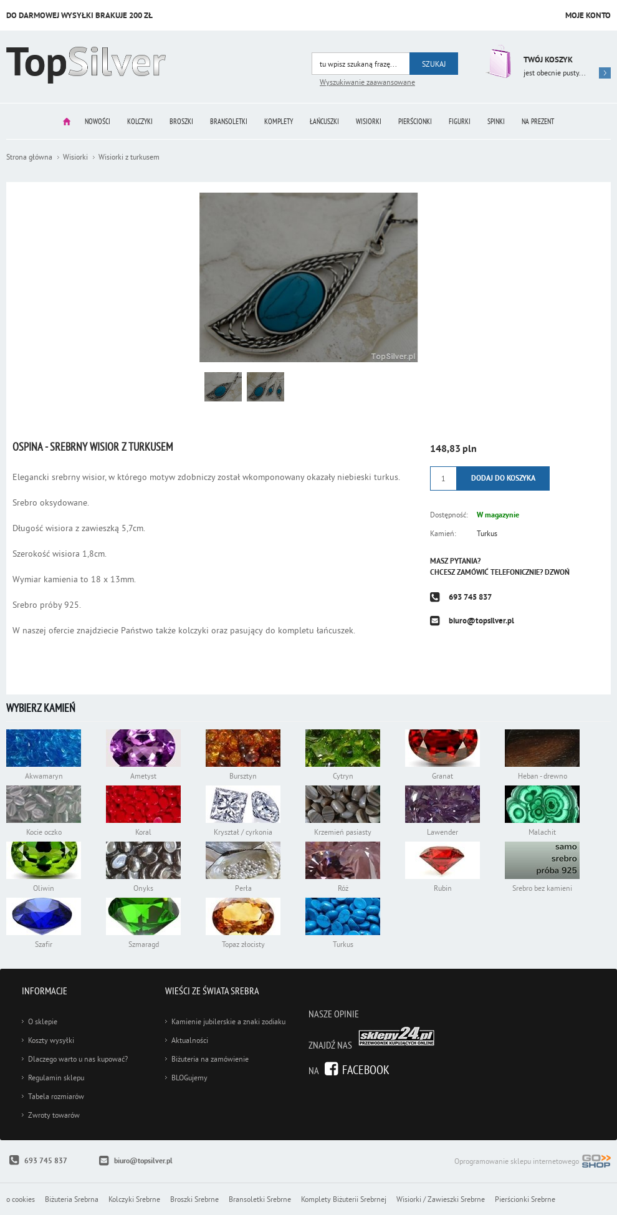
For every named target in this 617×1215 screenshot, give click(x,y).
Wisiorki (368, 121)
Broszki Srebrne (194, 1199)
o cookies (20, 1199)
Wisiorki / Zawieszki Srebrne (440, 1199)
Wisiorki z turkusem (129, 156)
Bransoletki (228, 121)
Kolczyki (140, 121)
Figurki (460, 121)
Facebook (366, 1069)
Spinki (496, 121)
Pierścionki (415, 121)
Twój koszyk (548, 59)
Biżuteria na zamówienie (210, 1059)
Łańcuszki (324, 121)
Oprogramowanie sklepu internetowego (532, 1162)
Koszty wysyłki (51, 1040)
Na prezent (538, 121)
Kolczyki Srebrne (134, 1199)
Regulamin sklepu (56, 1077)
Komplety (278, 121)
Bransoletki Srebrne (260, 1199)
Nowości (97, 121)
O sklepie (42, 1021)
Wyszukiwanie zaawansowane (367, 82)
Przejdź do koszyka (497, 61)
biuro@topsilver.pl (481, 620)
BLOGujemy (189, 1077)
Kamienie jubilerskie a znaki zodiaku (228, 1021)
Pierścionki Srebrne (525, 1199)
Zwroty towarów (54, 1115)
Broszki (181, 121)
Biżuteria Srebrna (71, 1199)
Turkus (487, 533)
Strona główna (66, 121)
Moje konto (588, 15)
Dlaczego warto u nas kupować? (78, 1059)
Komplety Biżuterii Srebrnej (343, 1199)
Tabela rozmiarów (56, 1096)
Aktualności (189, 1040)
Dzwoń (557, 572)
